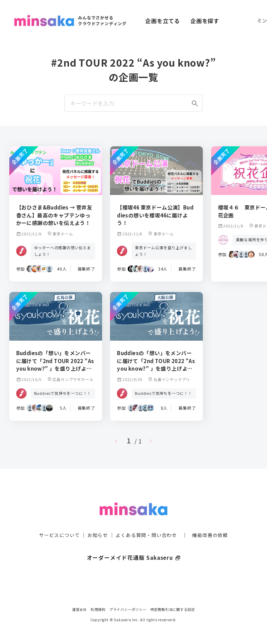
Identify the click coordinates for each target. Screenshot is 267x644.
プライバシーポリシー (128, 609)
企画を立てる (162, 21)
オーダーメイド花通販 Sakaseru (133, 545)
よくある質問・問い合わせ (146, 523)
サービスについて (59, 523)
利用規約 (98, 609)
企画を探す (204, 21)
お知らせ (98, 523)
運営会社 (79, 609)
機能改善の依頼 (210, 523)
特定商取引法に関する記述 (172, 609)
